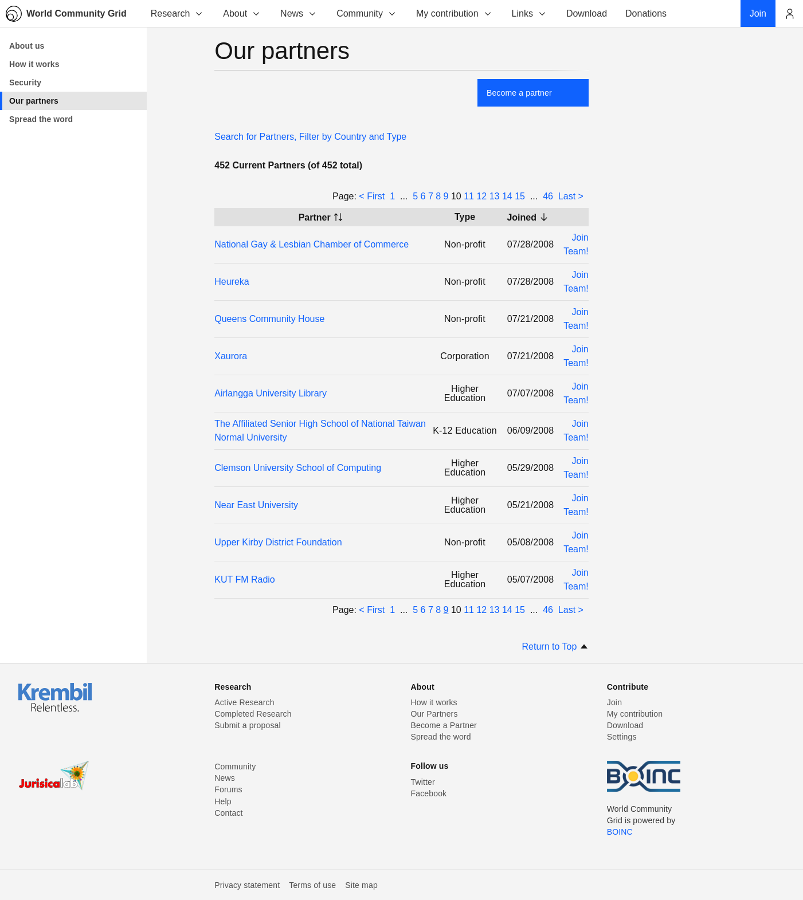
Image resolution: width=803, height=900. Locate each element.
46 (548, 196)
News (298, 13)
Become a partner (519, 92)
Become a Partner (444, 725)
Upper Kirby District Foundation (278, 542)
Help (222, 801)
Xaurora (230, 356)
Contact (228, 813)
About (242, 13)
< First (372, 196)
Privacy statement (247, 885)
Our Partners (434, 713)
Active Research (244, 702)
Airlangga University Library (270, 393)
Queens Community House (269, 319)
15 (520, 196)
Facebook (429, 793)
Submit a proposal (247, 725)
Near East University (256, 505)
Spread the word (441, 736)
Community (366, 13)
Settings (622, 736)
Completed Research (252, 713)
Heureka (231, 281)
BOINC (620, 831)
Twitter (423, 782)
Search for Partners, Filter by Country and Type (310, 137)
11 (469, 196)
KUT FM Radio (244, 579)
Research (177, 13)
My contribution (454, 13)
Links (529, 13)
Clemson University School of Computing (297, 468)
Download (625, 725)
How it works (434, 702)
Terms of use (312, 885)
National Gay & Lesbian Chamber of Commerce (311, 244)
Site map (361, 885)
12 (481, 196)
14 (507, 196)
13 (494, 196)
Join (614, 702)
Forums (228, 789)
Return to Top (555, 646)
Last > (570, 196)
